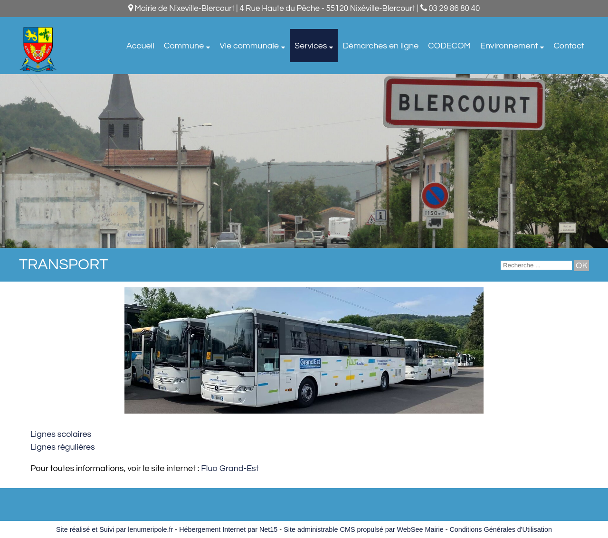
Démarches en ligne (380, 45)
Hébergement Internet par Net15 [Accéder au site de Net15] (228, 529)
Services (310, 45)
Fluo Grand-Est (229, 468)
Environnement (509, 45)
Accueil (140, 45)
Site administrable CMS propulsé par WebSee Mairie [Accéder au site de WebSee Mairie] (363, 529)
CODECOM (449, 45)
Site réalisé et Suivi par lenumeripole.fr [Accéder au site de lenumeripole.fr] (114, 529)
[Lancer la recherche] (581, 265)
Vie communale (249, 45)
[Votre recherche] (536, 265)
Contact (568, 45)
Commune (184, 45)
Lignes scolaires (60, 434)
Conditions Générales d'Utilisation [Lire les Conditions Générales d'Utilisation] (500, 529)
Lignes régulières (62, 447)
